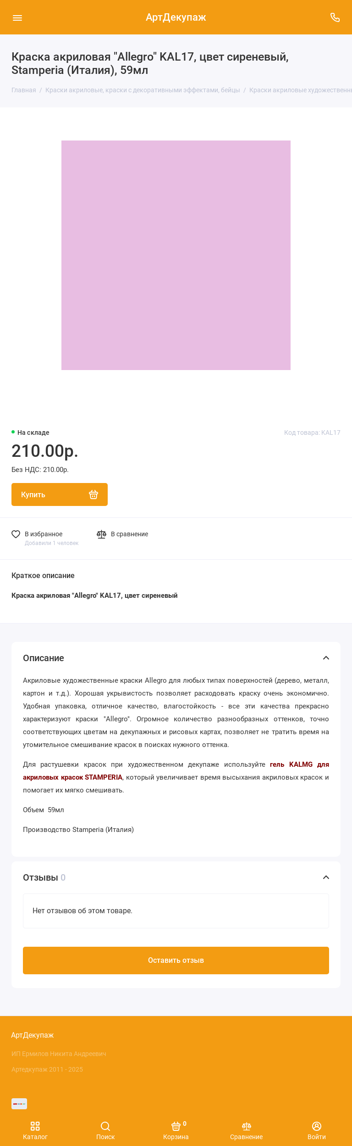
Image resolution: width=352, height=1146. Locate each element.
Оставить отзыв (176, 960)
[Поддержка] (335, 17)
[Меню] (17, 17)
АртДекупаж (176, 17)
